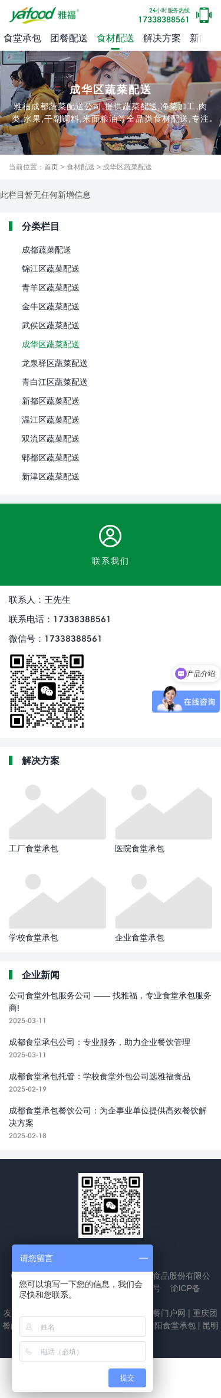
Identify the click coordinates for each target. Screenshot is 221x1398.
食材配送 (115, 37)
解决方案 (162, 37)
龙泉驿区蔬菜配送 (55, 363)
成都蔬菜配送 (46, 249)
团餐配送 (69, 37)
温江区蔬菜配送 (51, 419)
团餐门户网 (164, 1313)
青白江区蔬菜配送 (55, 382)
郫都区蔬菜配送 (51, 457)
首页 (51, 166)
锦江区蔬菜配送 (51, 268)
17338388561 (164, 15)
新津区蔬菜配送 (51, 476)
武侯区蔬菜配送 (51, 325)
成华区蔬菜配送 (127, 166)
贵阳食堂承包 (170, 1325)
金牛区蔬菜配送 (51, 306)
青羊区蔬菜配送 (51, 287)
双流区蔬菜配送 (51, 438)
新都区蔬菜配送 (51, 401)
